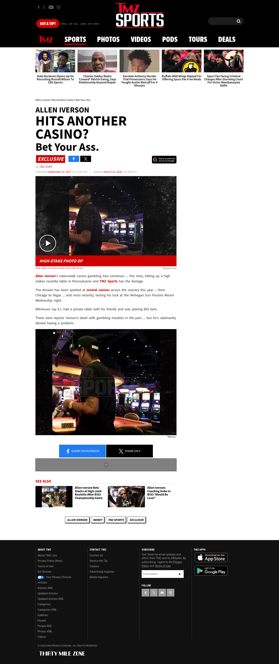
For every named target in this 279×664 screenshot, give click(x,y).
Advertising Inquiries (102, 571)
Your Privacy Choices (54, 577)
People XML (45, 626)
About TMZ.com (47, 555)
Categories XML (47, 609)
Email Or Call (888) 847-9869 (80, 24)
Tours (198, 39)
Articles (42, 582)
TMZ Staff (45, 167)
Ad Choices (44, 571)
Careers (94, 566)
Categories (44, 604)
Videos (141, 39)
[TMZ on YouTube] (162, 593)
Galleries (43, 615)
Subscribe (180, 574)
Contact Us (96, 555)
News (45, 39)
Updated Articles (48, 593)
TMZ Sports (109, 281)
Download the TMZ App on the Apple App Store (211, 557)
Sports (75, 39)
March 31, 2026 (113, 172)
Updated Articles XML (51, 598)
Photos (108, 39)
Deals (226, 39)
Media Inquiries (99, 577)
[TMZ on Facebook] (38, 7)
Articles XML (45, 588)
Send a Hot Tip (98, 560)
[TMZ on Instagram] (58, 7)
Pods (169, 39)
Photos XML (45, 631)
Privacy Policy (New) (50, 560)
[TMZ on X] (44, 7)
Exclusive (137, 520)
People (42, 620)
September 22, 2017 (59, 172)
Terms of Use (46, 566)
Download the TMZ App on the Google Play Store (211, 571)
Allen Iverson (77, 520)
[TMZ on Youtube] (51, 7)
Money (97, 520)
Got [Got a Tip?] (48, 23)
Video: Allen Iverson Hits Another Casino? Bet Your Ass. (59, 268)
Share (82, 451)
